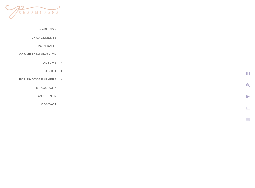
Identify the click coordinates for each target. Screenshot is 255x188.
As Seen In (47, 96)
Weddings (48, 29)
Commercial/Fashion (38, 54)
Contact (49, 104)
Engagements (44, 37)
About (51, 71)
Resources (46, 87)
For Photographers (38, 79)
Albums (50, 62)
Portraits (47, 46)
